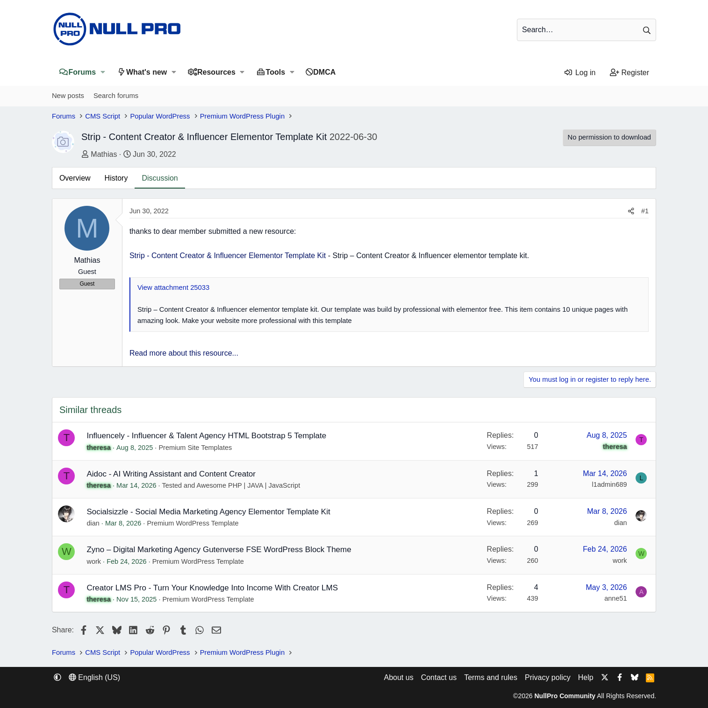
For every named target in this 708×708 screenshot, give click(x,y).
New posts (68, 95)
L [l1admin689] (641, 478)
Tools (275, 72)
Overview (75, 178)
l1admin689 (609, 484)
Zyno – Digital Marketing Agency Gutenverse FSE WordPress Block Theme (218, 549)
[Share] (631, 211)
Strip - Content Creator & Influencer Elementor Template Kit (227, 255)
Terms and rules (490, 677)
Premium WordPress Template (192, 523)
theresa (98, 447)
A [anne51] (641, 592)
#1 (645, 211)
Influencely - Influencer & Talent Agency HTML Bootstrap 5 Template (206, 435)
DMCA (324, 72)
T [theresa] (67, 437)
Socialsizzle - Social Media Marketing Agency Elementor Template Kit (208, 511)
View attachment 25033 (173, 287)
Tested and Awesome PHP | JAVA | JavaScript (231, 485)
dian (92, 523)
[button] (102, 72)
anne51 (615, 598)
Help (586, 677)
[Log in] (580, 73)
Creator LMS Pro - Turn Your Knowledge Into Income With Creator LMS (212, 587)
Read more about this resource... (183, 353)
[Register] (630, 73)
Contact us (439, 677)
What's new (146, 72)
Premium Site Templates (195, 447)
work (93, 561)
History (116, 178)
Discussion (160, 178)
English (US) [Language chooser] (94, 677)
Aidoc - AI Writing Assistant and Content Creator (171, 474)
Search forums (115, 95)
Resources (216, 72)
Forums (82, 72)
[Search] (586, 30)
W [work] (67, 551)
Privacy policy (548, 677)
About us (398, 677)
